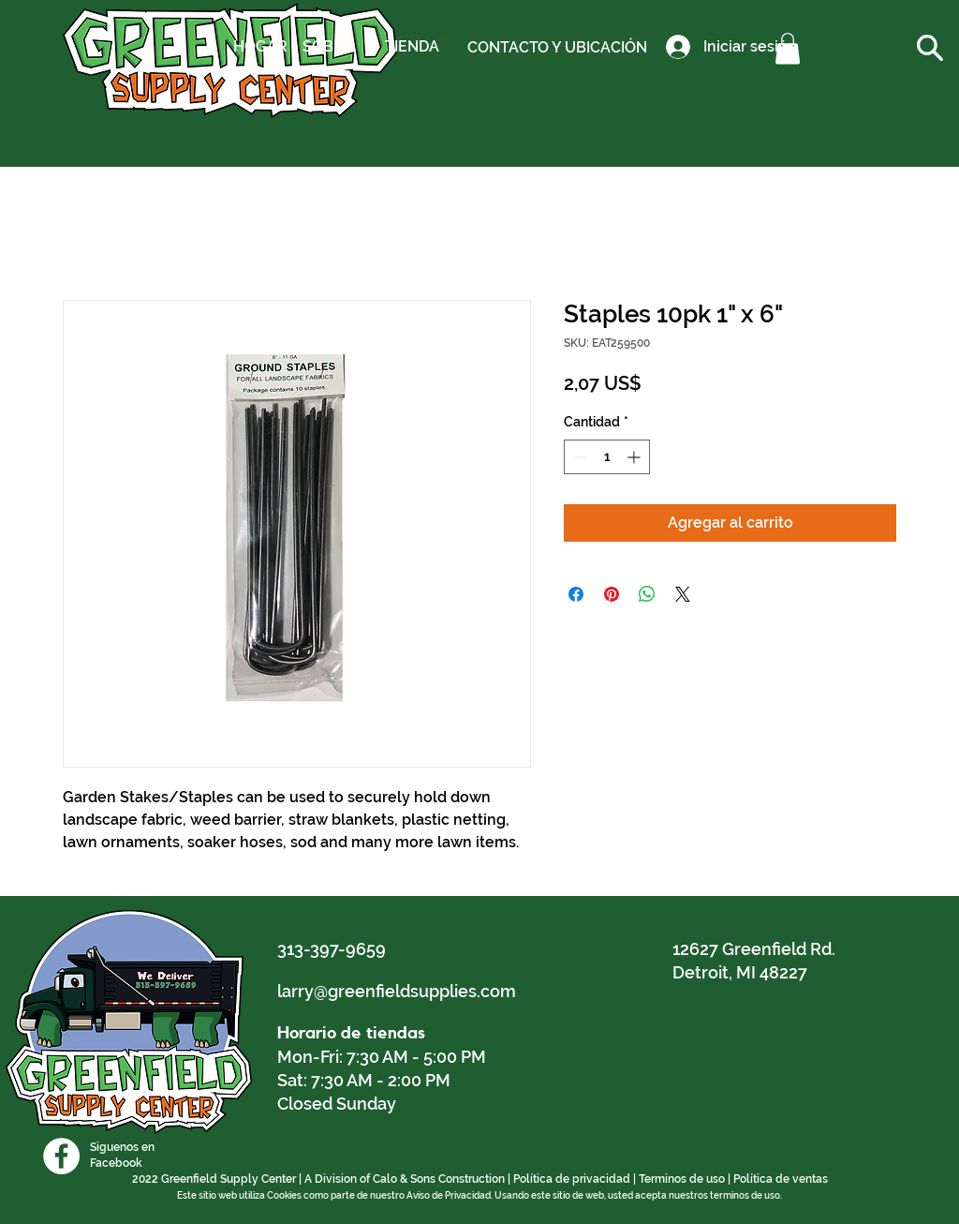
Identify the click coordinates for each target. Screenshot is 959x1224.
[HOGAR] (260, 47)
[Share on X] (682, 594)
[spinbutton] (607, 456)
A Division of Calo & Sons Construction (405, 1179)
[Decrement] (578, 456)
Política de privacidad (571, 1179)
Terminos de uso (682, 1179)
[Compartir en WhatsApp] (647, 594)
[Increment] (635, 456)
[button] (788, 48)
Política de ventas (780, 1179)
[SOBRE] (327, 47)
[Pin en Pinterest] (611, 594)
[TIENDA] (412, 47)
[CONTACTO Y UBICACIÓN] (557, 48)
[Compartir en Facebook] (576, 594)
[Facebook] (61, 1156)
